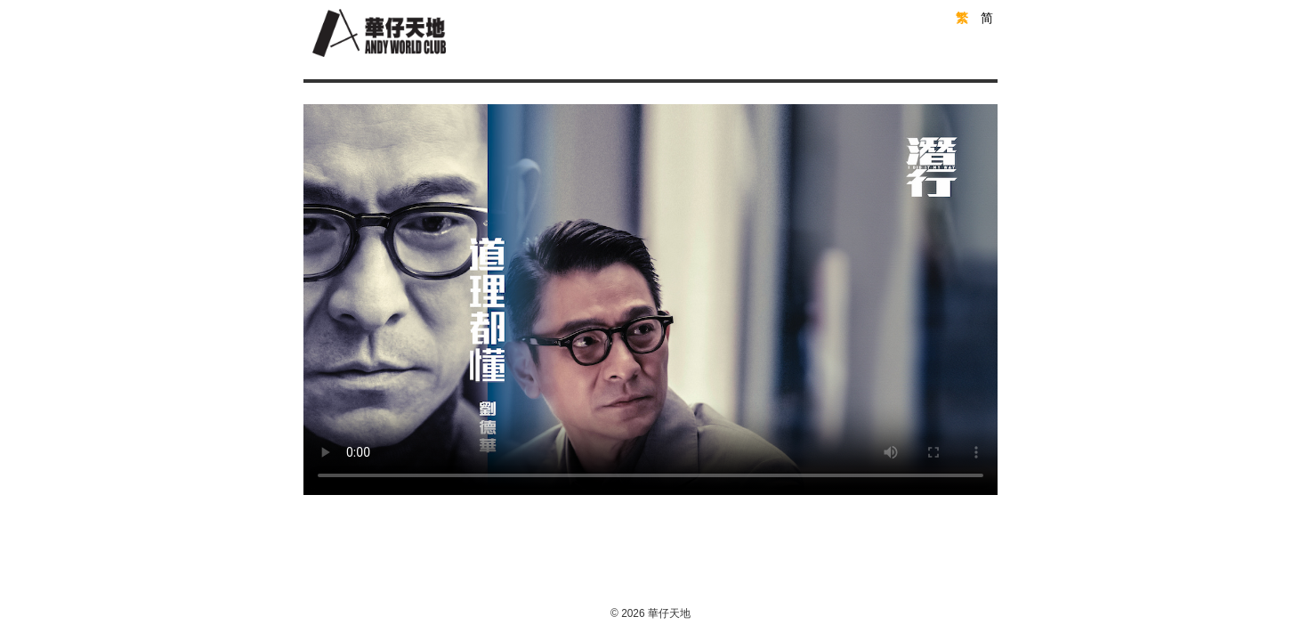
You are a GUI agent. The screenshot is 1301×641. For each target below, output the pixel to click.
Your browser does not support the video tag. (650, 299)
